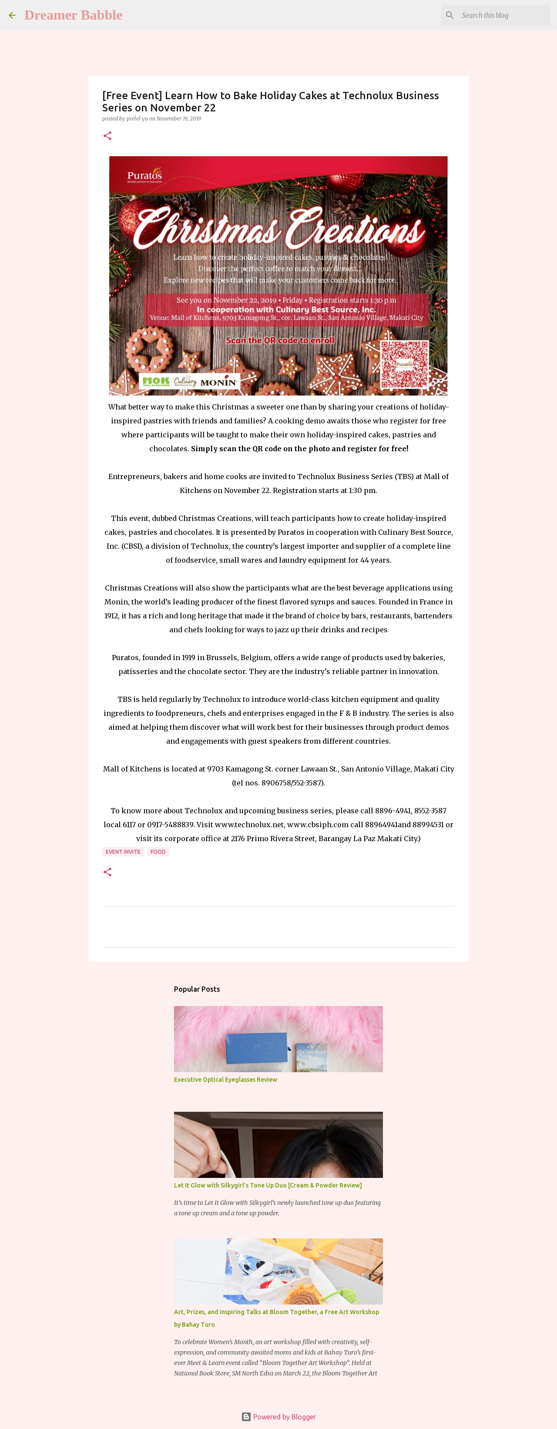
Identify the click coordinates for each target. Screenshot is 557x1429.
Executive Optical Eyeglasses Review (225, 1079)
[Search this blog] (504, 15)
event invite (123, 852)
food (158, 852)
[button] (107, 136)
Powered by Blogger (278, 1417)
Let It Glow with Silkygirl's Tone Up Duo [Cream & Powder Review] (268, 1185)
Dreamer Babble (73, 15)
